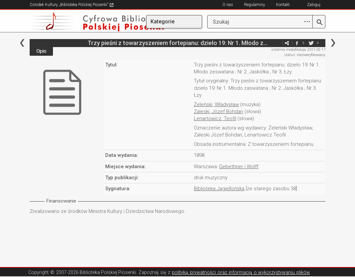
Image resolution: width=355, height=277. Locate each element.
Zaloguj (313, 4)
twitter (311, 43)
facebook (296, 43)
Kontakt (283, 4)
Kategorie (163, 21)
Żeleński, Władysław (216, 104)
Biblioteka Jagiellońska (219, 189)
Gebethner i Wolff (238, 167)
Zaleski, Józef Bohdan (218, 111)
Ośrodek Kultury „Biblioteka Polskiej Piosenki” (72, 4)
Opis (41, 51)
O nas (227, 4)
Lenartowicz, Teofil (215, 118)
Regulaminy (254, 4)
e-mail (276, 43)
